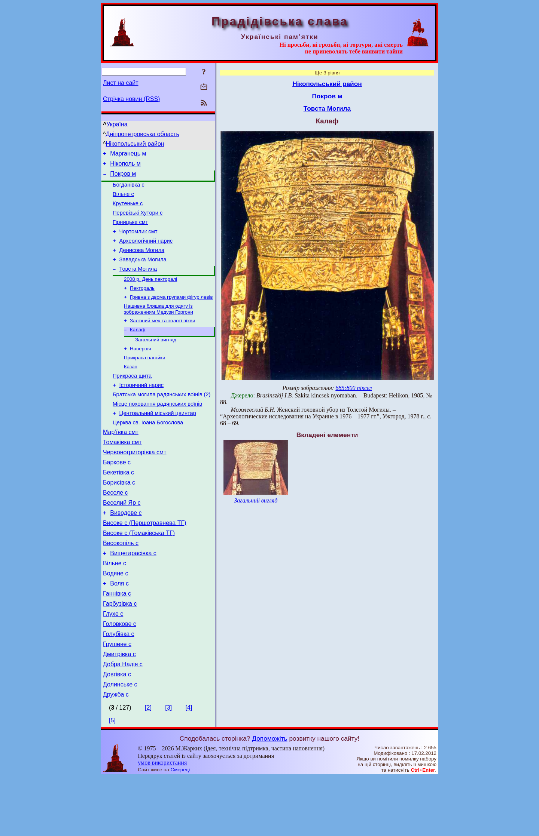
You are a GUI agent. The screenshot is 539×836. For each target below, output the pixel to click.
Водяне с (115, 619)
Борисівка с (119, 518)
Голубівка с (118, 686)
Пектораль (142, 304)
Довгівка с (117, 731)
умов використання (162, 821)
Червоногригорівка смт (134, 484)
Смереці (180, 829)
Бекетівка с (118, 507)
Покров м (123, 177)
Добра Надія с (123, 720)
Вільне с (123, 200)
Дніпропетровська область (142, 134)
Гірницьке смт (130, 231)
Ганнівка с (117, 641)
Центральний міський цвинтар (157, 441)
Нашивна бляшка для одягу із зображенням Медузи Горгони (158, 326)
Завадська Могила (143, 273)
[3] (168, 766)
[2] (148, 766)
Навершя (140, 369)
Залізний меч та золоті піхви (162, 339)
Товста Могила (138, 283)
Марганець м (128, 154)
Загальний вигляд (155, 359)
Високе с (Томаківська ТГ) (139, 574)
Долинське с (120, 742)
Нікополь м (125, 166)
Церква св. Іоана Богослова (148, 451)
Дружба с (116, 753)
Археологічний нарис (146, 252)
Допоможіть (269, 797)
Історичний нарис (141, 409)
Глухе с (113, 664)
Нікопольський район (135, 144)
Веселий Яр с (122, 540)
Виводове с (125, 551)
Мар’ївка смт (120, 462)
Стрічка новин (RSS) (131, 99)
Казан (130, 388)
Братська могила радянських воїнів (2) (161, 420)
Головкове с (119, 675)
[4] (189, 766)
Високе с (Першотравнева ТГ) (144, 563)
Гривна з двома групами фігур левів (171, 314)
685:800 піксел (353, 388)
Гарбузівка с (120, 652)
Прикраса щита (132, 399)
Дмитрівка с (119, 709)
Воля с (119, 630)
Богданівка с (128, 189)
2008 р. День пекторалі (150, 294)
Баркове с (117, 495)
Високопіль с (120, 585)
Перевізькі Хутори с (137, 221)
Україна (116, 124)
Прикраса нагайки (144, 379)
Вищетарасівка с (133, 596)
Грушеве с (117, 697)
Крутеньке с (128, 210)
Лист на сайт (120, 83)
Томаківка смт (122, 473)
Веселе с (115, 529)
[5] (112, 779)
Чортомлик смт (138, 242)
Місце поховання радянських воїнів (157, 430)
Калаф (137, 348)
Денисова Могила (142, 262)
